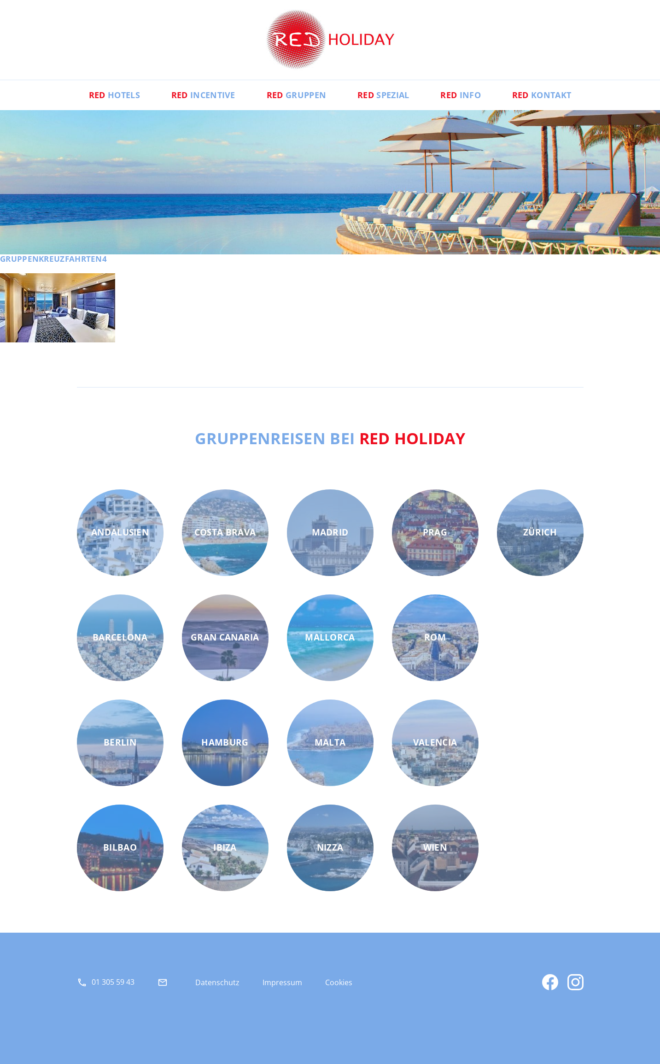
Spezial (383, 94)
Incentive (203, 94)
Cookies (338, 982)
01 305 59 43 (113, 982)
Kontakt (541, 94)
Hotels (114, 94)
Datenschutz (217, 982)
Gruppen (296, 94)
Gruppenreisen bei (330, 438)
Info (460, 94)
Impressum (282, 982)
